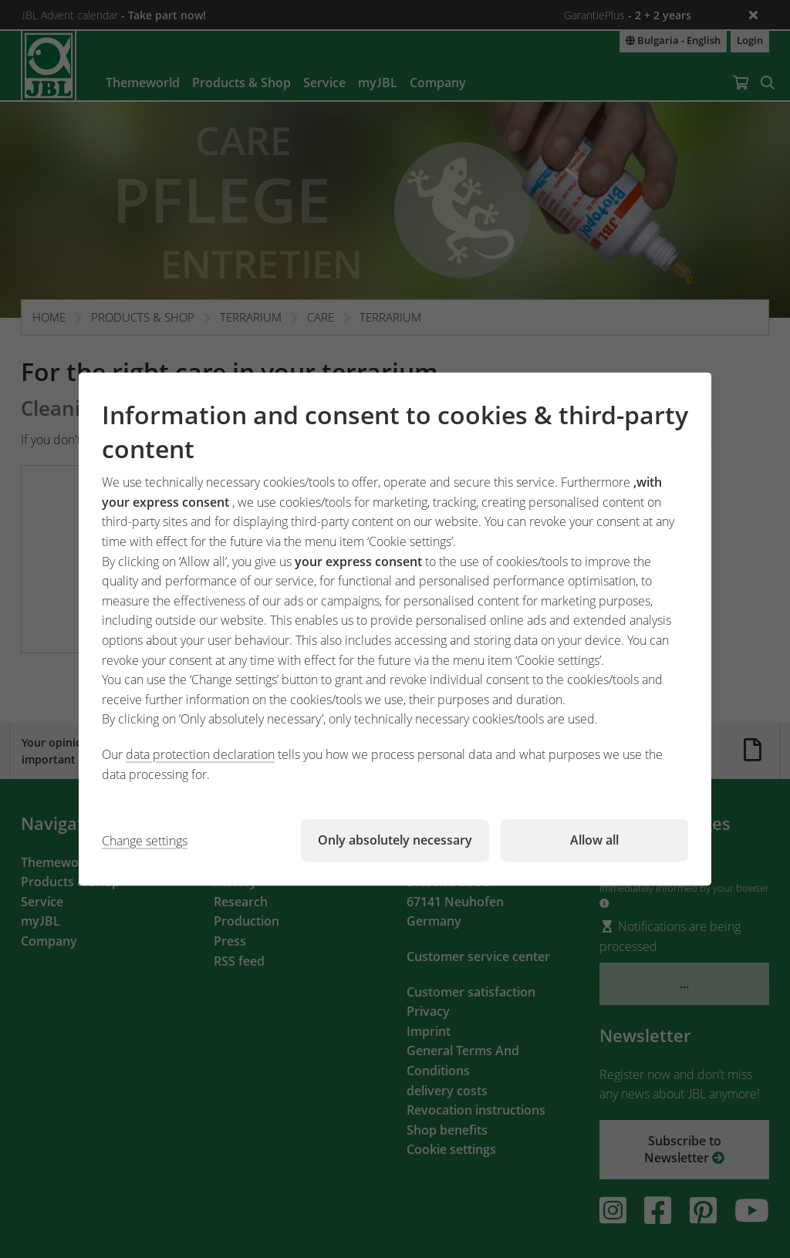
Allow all (594, 839)
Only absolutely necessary (395, 839)
